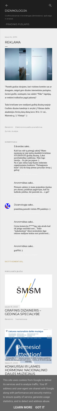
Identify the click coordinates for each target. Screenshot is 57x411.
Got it (40, 407)
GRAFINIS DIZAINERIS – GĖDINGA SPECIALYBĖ (23, 312)
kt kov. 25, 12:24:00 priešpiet (26, 196)
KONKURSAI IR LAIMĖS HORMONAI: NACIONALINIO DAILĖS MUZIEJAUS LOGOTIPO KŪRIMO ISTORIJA (27, 372)
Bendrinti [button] (9, 127)
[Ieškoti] (50, 5)
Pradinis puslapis (17, 24)
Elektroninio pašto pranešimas (28, 127)
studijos (15, 131)
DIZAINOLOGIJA (16, 10)
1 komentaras (21, 319)
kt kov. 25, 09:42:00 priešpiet (27, 213)
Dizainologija (20, 204)
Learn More (23, 407)
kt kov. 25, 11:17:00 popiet (25, 237)
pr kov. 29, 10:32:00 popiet (25, 255)
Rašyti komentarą (14, 261)
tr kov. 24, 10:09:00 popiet (25, 174)
